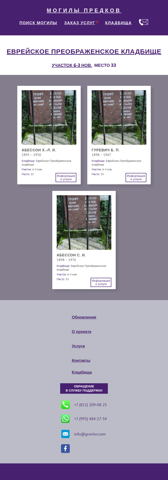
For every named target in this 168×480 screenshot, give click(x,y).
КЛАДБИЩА (118, 23)
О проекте (81, 331)
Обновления (84, 317)
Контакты (81, 360)
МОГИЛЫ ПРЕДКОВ (84, 10)
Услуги (78, 346)
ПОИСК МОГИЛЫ (38, 23)
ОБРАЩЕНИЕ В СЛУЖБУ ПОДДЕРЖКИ (84, 388)
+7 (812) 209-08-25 (84, 404)
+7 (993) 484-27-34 (84, 418)
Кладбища (82, 372)
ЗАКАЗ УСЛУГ (79, 23)
